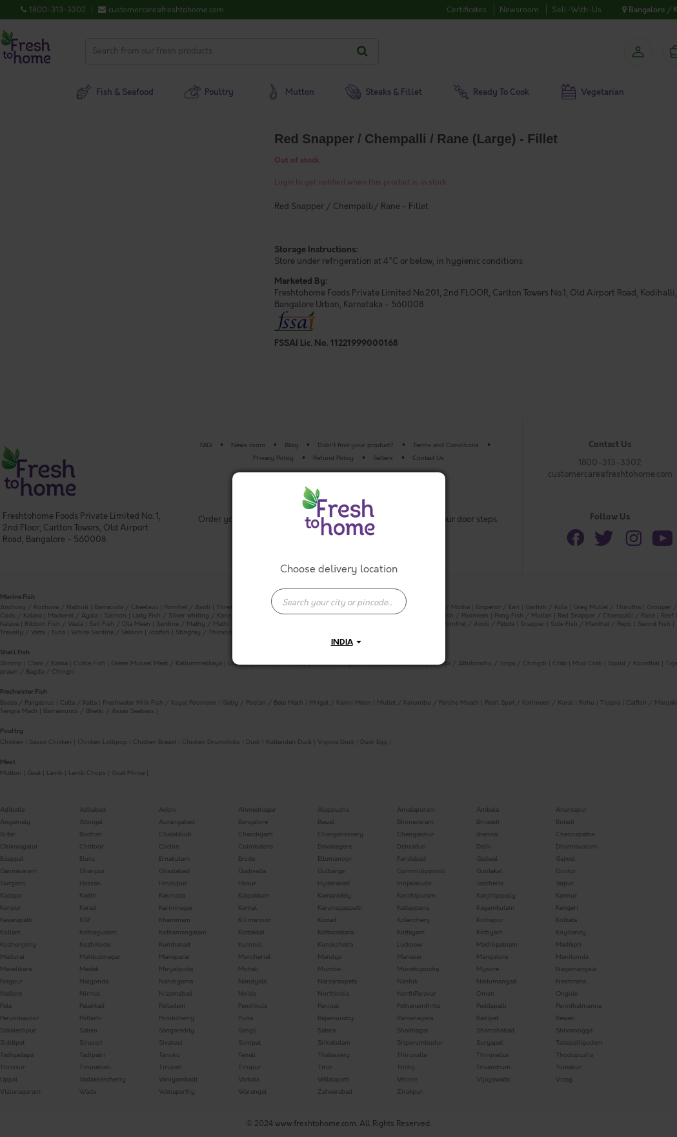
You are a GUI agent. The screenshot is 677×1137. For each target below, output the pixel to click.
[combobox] (339, 595)
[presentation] (339, 601)
